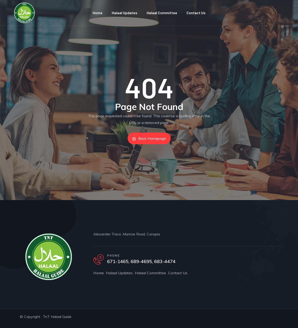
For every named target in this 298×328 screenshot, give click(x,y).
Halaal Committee (162, 12)
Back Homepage (149, 138)
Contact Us (196, 12)
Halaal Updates (124, 12)
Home (97, 12)
